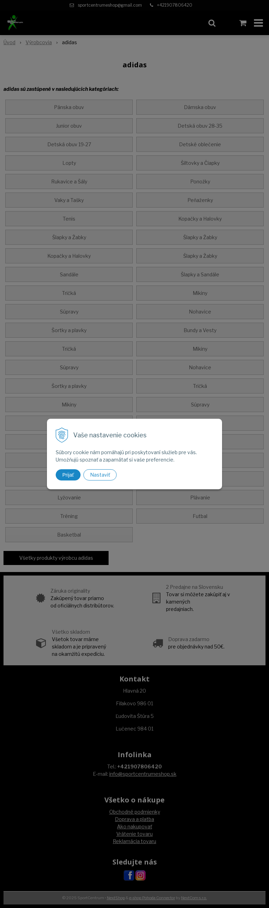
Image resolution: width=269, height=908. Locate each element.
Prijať (68, 475)
